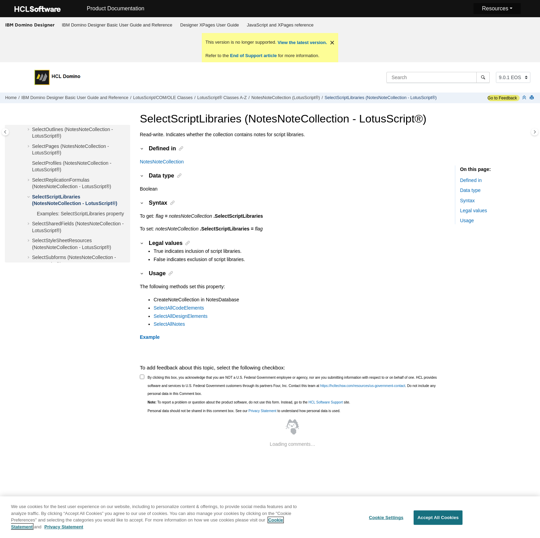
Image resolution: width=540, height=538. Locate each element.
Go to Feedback (502, 98)
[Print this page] (532, 98)
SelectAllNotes (169, 324)
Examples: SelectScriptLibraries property (80, 213)
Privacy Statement (262, 411)
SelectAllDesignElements (180, 316)
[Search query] (438, 77)
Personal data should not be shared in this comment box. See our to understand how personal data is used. (244, 411)
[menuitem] (117, 25)
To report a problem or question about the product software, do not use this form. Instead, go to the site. (249, 402)
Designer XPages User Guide (209, 25)
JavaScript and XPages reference (280, 25)
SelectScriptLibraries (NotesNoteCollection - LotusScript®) (380, 97)
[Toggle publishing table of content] (5, 132)
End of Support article (253, 55)
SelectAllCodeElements (179, 308)
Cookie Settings (386, 521)
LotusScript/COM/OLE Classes (163, 97)
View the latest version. (301, 42)
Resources (495, 8)
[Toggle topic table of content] (534, 132)
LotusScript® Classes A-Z (222, 97)
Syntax (467, 200)
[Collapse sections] (524, 98)
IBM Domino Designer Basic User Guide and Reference (117, 25)
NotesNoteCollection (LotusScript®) (285, 97)
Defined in (471, 180)
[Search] (483, 77)
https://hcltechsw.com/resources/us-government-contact (362, 386)
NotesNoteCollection (162, 161)
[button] (29, 129)
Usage (467, 220)
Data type (470, 190)
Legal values (473, 210)
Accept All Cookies (438, 521)
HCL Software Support (326, 402)
